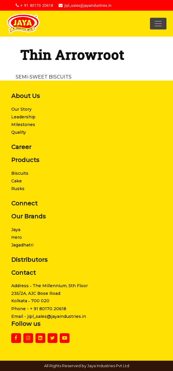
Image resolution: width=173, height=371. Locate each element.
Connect (24, 203)
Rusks (18, 188)
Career (21, 147)
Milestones (23, 124)
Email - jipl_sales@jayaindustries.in (48, 316)
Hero (16, 237)
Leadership (23, 117)
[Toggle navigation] (158, 24)
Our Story (21, 109)
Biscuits (19, 173)
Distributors (29, 259)
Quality (18, 132)
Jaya (15, 229)
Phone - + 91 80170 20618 (38, 308)
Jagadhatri (22, 245)
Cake (16, 181)
